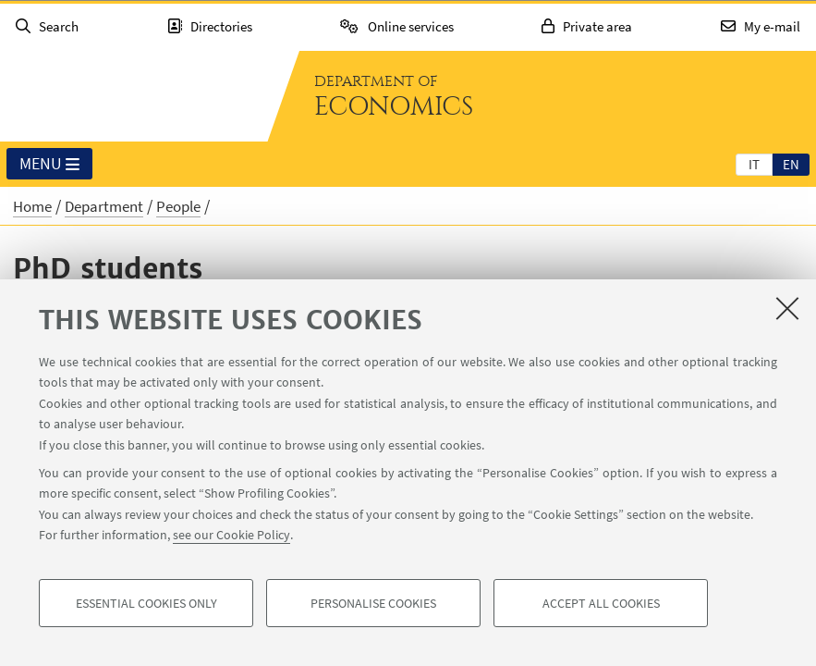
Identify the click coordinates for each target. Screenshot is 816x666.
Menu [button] (49, 165)
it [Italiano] (754, 164)
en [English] (791, 164)
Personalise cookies (373, 603)
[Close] (787, 308)
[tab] (754, 164)
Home (32, 206)
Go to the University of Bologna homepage (133, 96)
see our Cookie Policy (231, 534)
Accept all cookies (601, 603)
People (178, 206)
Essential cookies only (146, 603)
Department (104, 206)
